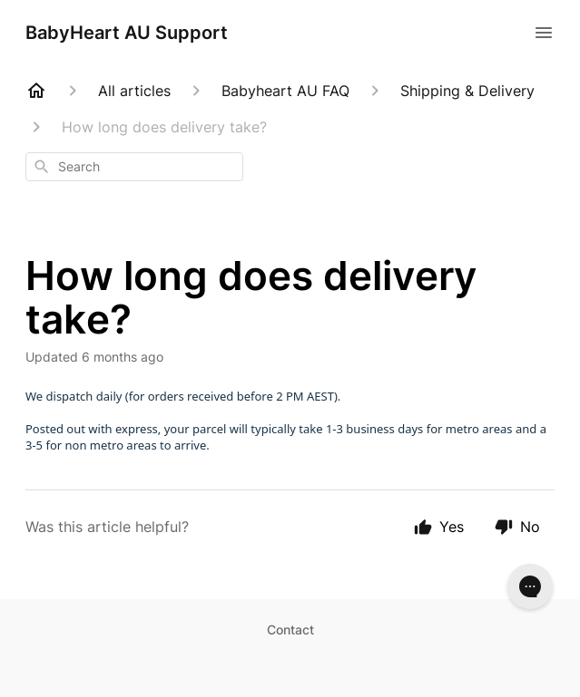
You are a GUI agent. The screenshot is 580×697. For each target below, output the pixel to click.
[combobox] (134, 166)
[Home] (36, 91)
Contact (290, 629)
